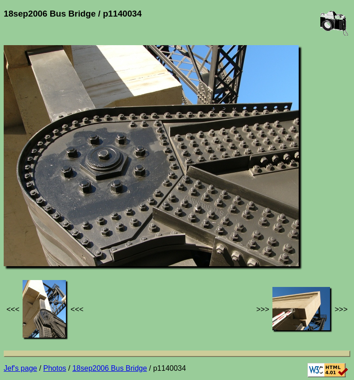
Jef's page (20, 368)
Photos (54, 368)
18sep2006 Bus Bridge (109, 368)
